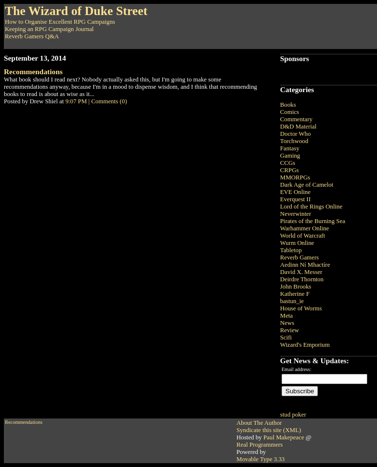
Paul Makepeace (283, 437)
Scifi (286, 337)
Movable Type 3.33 (260, 459)
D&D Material (298, 126)
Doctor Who (295, 133)
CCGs (287, 163)
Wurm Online (297, 243)
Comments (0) (109, 101)
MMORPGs (295, 177)
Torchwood (294, 141)
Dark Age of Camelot (306, 184)
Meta (286, 315)
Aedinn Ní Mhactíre (305, 264)
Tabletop (291, 250)
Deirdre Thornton (302, 279)
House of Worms (301, 308)
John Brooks (295, 286)
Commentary (296, 119)
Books (288, 104)
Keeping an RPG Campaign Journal (49, 29)
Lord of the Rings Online (311, 206)
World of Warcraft (302, 235)
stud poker (293, 414)
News (287, 323)
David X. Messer (301, 272)
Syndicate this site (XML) (268, 430)
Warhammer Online (304, 228)
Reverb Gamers (299, 257)
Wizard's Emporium (305, 344)
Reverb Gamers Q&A (32, 36)
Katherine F (295, 293)
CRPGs (289, 170)
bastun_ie (292, 301)
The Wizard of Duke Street (76, 11)
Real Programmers (259, 444)
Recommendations (33, 71)
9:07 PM (76, 101)
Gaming (290, 155)
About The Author (259, 422)
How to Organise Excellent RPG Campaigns (60, 21)
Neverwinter (295, 213)
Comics (289, 112)
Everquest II (295, 199)
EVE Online (295, 192)
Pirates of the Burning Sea (312, 221)
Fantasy (289, 148)
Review (289, 330)
